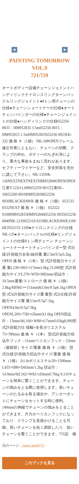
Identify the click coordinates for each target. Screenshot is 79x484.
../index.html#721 (32, 445)
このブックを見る (39, 463)
